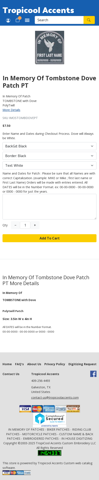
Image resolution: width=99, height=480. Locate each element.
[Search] (59, 20)
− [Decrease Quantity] (15, 225)
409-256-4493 (40, 381)
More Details (11, 110)
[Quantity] (25, 225)
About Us (34, 364)
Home (7, 364)
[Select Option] (49, 146)
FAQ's (19, 364)
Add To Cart (50, 238)
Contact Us (11, 374)
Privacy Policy (54, 364)
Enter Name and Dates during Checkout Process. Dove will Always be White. (48, 136)
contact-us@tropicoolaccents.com (55, 397)
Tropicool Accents (38, 9)
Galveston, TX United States (40, 389)
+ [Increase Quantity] (35, 225)
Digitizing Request (82, 364)
